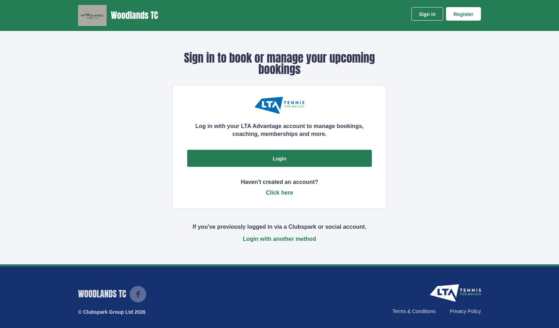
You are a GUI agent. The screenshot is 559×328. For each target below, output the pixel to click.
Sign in (427, 14)
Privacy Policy (465, 311)
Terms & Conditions (413, 311)
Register (463, 14)
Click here (279, 193)
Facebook (138, 294)
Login (279, 159)
